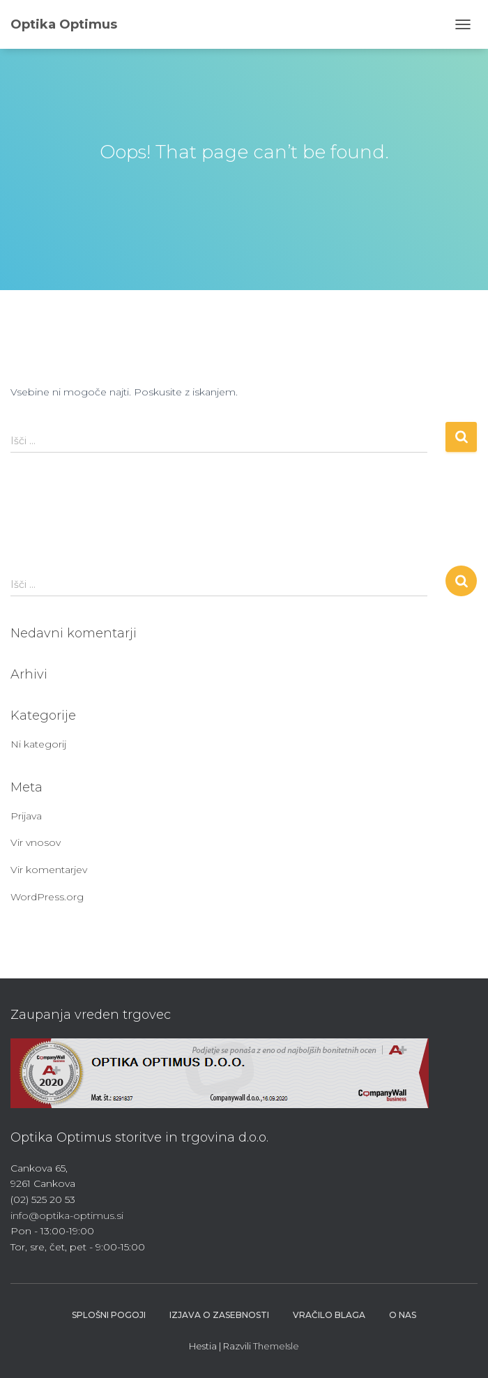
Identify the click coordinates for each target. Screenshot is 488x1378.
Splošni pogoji (109, 1315)
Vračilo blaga (329, 1315)
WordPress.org (47, 897)
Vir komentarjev (48, 869)
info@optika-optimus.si (66, 1215)
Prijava (26, 816)
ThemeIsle (276, 1346)
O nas (402, 1315)
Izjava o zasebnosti (219, 1315)
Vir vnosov (35, 842)
